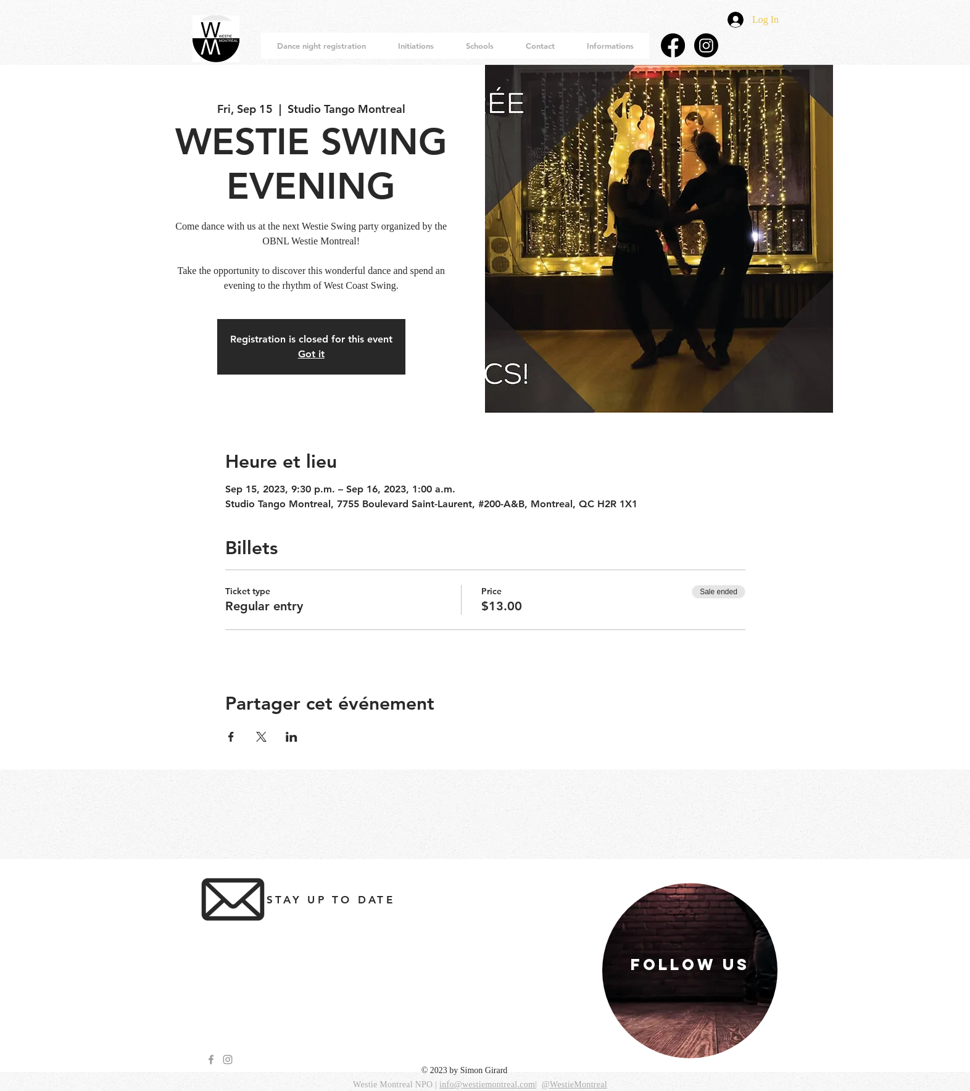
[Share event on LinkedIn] (291, 737)
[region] (689, 970)
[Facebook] (673, 45)
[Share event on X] (261, 737)
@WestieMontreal (574, 1084)
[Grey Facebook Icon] (211, 1059)
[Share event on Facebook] (231, 737)
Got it (311, 354)
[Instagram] (706, 45)
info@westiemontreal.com (487, 1084)
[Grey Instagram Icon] (228, 1059)
